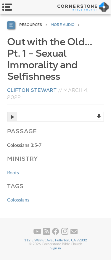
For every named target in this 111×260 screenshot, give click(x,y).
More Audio (63, 24)
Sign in (55, 248)
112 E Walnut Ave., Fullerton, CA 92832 (55, 240)
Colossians (18, 200)
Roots (13, 172)
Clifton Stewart (32, 90)
